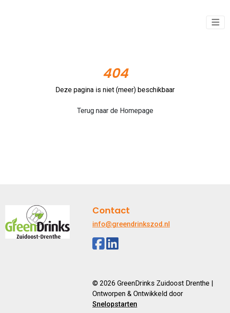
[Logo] (37, 22)
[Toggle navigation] (215, 22)
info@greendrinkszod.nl (131, 224)
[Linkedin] (112, 244)
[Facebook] (98, 244)
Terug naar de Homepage (115, 111)
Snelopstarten (114, 304)
